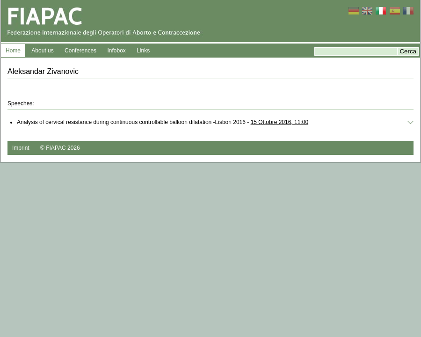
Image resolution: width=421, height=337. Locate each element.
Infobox (116, 50)
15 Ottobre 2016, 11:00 (279, 122)
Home (13, 50)
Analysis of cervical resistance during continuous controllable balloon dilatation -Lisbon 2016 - (162, 122)
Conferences (80, 50)
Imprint (20, 148)
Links (143, 50)
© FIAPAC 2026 (60, 148)
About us (42, 50)
